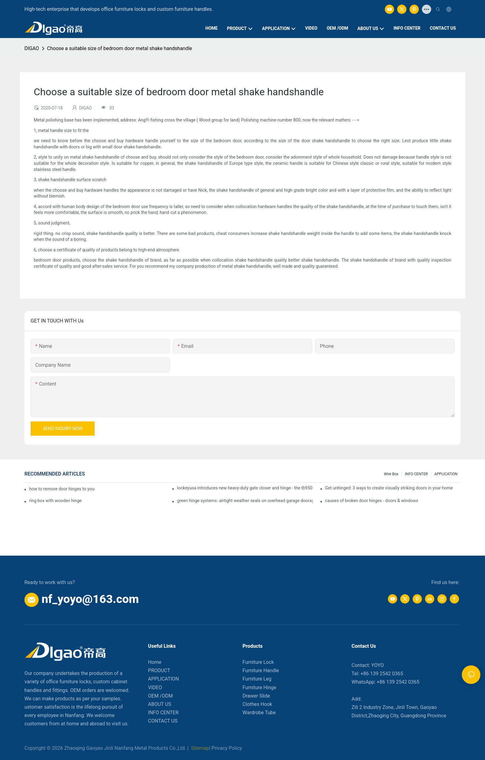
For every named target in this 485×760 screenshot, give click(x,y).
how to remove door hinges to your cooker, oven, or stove (62, 488)
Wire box (391, 474)
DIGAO (31, 48)
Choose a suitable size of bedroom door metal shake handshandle (119, 48)
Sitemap (199, 748)
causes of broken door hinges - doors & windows (371, 500)
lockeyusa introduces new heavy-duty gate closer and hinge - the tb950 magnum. (244, 487)
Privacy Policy (227, 748)
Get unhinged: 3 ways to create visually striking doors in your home (389, 487)
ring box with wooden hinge (55, 500)
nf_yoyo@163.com (90, 599)
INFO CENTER (416, 474)
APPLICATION (445, 474)
